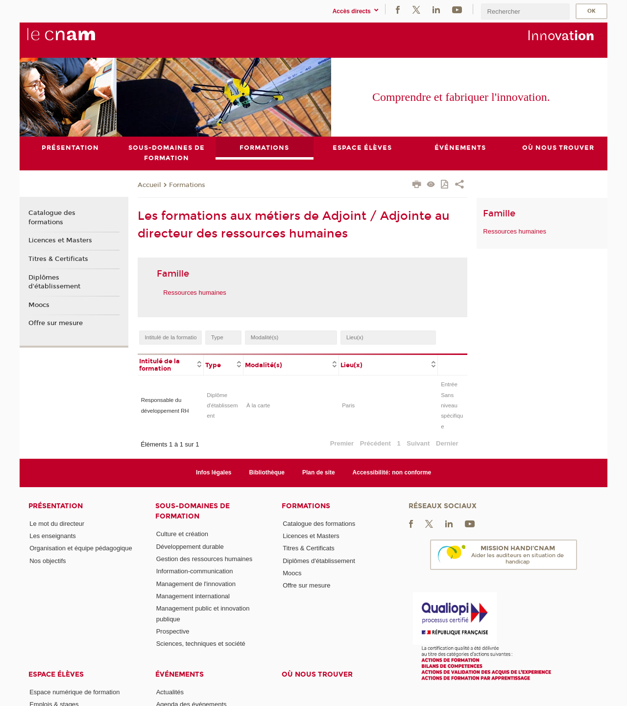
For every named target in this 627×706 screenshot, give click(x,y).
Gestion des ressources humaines (204, 559)
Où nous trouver (317, 674)
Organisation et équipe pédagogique (80, 548)
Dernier (447, 443)
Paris (348, 405)
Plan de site (318, 473)
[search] (525, 11)
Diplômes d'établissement (54, 282)
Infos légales (214, 473)
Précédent (375, 443)
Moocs (38, 305)
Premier (342, 443)
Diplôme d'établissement (222, 405)
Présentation (55, 506)
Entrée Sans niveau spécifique (452, 405)
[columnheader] (171, 364)
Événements (179, 674)
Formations (187, 185)
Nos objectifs (47, 561)
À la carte (258, 405)
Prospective (173, 631)
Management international (193, 596)
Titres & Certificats (58, 259)
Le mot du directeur (56, 523)
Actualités (170, 692)
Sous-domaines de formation (192, 511)
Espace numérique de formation (74, 692)
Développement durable (190, 546)
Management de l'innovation (196, 584)
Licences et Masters (60, 240)
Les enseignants (52, 536)
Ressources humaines (194, 292)
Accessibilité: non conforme (392, 473)
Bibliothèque (267, 473)
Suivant (418, 443)
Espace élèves (56, 674)
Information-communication (194, 571)
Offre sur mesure (55, 323)
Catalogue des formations (51, 218)
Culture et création (182, 534)
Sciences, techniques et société (200, 643)
